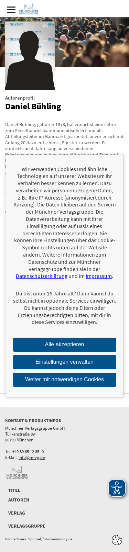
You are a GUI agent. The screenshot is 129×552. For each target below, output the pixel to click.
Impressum (99, 275)
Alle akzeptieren (64, 344)
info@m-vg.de (32, 457)
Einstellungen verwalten (64, 362)
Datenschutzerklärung (41, 275)
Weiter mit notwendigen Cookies (64, 379)
